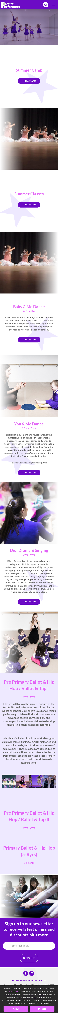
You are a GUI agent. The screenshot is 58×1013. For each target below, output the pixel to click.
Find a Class (29, 81)
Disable (42, 1008)
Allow (16, 1008)
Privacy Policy (15, 991)
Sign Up (29, 958)
